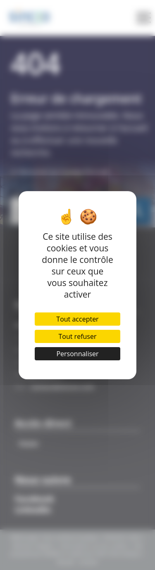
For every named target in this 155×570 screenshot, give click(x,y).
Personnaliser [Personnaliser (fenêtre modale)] (77, 353)
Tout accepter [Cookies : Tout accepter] (77, 319)
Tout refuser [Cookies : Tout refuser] (78, 336)
